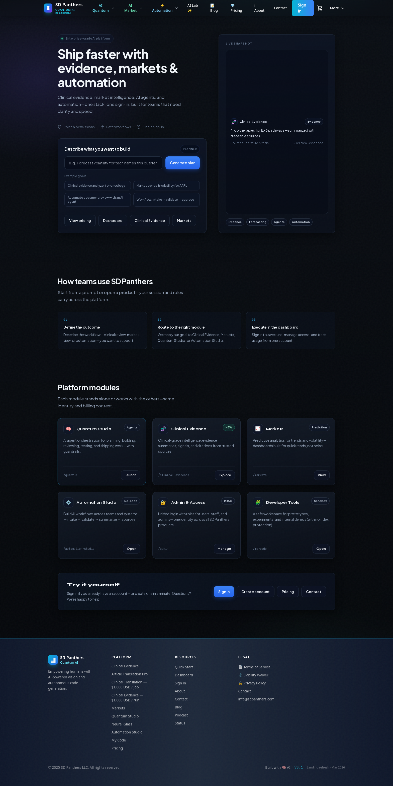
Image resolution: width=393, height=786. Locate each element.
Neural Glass (122, 724)
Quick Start (184, 667)
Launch (130, 475)
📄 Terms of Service (254, 667)
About (180, 691)
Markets (184, 220)
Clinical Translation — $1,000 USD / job (129, 684)
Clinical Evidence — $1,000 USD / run (127, 697)
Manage (224, 549)
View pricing (80, 220)
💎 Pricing (236, 8)
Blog (178, 707)
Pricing (288, 591)
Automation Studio (127, 732)
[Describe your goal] (113, 163)
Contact (280, 8)
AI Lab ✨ (192, 8)
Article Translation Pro (130, 674)
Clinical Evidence (150, 220)
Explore (225, 475)
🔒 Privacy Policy (251, 683)
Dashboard (113, 220)
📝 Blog (214, 8)
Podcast (181, 715)
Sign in (302, 8)
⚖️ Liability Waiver (253, 675)
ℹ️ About (259, 8)
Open (131, 549)
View (322, 475)
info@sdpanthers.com (256, 699)
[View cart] (320, 8)
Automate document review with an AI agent (95, 199)
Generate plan (182, 162)
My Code (119, 740)
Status (180, 723)
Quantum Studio (125, 716)
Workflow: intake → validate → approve (165, 199)
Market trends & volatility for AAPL (162, 185)
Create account (255, 591)
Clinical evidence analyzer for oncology (96, 185)
